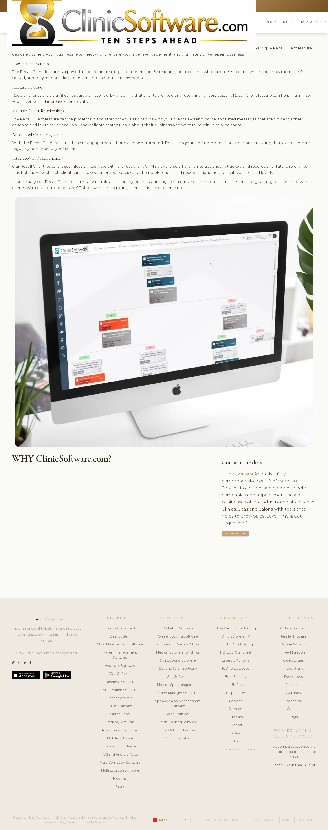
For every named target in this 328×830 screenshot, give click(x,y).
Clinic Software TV (235, 637)
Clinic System (120, 637)
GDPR (235, 734)
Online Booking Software (178, 637)
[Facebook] (30, 663)
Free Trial (120, 779)
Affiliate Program (293, 629)
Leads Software (120, 698)
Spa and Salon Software (178, 669)
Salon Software (178, 715)
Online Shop (120, 715)
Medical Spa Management (178, 685)
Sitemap (235, 709)
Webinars (293, 693)
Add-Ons (235, 718)
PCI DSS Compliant (235, 653)
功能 (271, 22)
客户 (287, 22)
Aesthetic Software (120, 666)
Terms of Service (222, 820)
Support (235, 725)
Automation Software (120, 690)
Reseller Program (293, 637)
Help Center (235, 693)
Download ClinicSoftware (236, 750)
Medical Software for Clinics (178, 653)
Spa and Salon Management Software (177, 704)
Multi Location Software (120, 771)
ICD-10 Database (235, 669)
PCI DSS (306, 820)
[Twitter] (13, 663)
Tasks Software (120, 707)
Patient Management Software (120, 655)
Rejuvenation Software (120, 731)
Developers (293, 677)
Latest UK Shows (235, 661)
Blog (235, 742)
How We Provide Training (235, 629)
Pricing (119, 787)
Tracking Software (120, 723)
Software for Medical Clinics (178, 645)
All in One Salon (177, 739)
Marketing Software (178, 629)
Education (293, 685)
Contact (293, 709)
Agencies (293, 701)
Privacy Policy (260, 820)
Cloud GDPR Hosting (235, 645)
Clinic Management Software (120, 645)
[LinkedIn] (25, 663)
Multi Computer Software (120, 763)
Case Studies (293, 661)
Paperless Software (120, 682)
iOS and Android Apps (120, 755)
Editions (235, 701)
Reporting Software (120, 747)
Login (293, 718)
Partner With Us (293, 645)
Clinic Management (120, 629)
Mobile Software (120, 739)
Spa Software (178, 677)
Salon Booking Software (177, 723)
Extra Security (235, 677)
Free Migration (293, 653)
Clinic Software (239, 474)
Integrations (293, 669)
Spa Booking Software (178, 661)
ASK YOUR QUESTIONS (235, 534)
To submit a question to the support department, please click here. (293, 752)
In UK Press (235, 685)
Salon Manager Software (177, 693)
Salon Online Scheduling (177, 731)
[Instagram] (19, 663)
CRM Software (120, 674)
